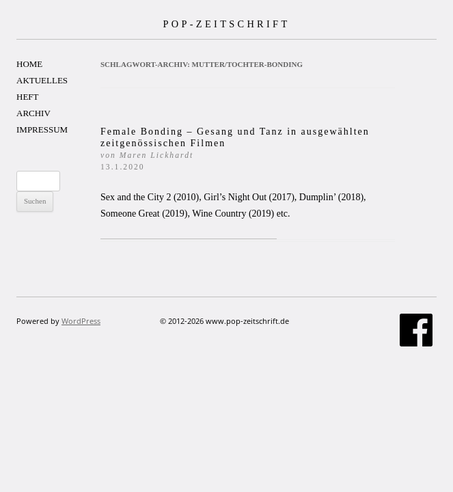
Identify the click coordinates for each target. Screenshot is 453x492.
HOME (29, 64)
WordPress (80, 321)
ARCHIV (33, 113)
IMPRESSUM (42, 129)
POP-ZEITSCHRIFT (226, 23)
